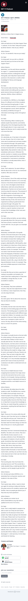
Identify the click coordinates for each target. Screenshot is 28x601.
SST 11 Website (16, 587)
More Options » (4, 564)
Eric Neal (9, 544)
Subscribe (4, 576)
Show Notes (4, 37)
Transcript (13, 37)
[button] (2, 14)
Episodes (6, 587)
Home (2, 587)
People (10, 587)
